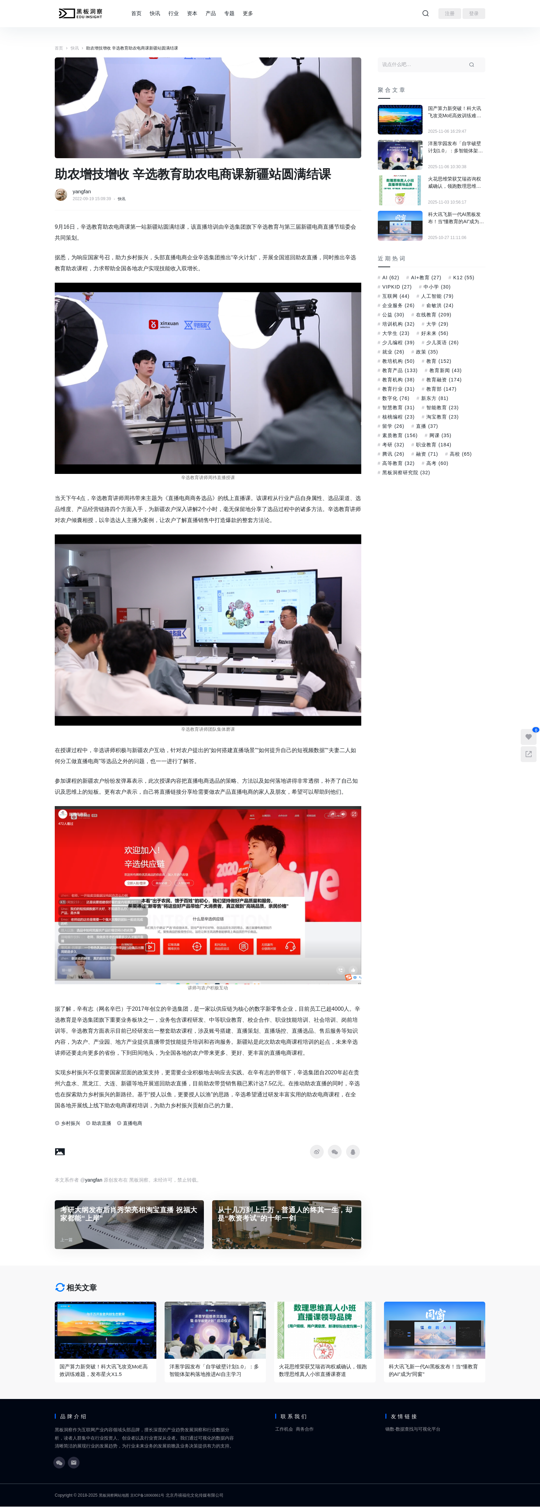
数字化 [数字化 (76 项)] (395, 398)
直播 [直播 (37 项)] (427, 426)
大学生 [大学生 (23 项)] (395, 333)
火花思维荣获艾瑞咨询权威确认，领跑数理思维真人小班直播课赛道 (454, 183)
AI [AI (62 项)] (390, 277)
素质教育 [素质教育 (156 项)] (400, 435)
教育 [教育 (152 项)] (438, 361)
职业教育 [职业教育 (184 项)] (433, 444)
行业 (173, 13)
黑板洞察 (107, 1496)
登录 (474, 13)
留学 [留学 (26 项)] (393, 426)
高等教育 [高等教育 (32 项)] (398, 463)
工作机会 (284, 1430)
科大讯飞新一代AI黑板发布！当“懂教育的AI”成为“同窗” (454, 218)
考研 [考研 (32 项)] (393, 444)
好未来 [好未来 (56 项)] (434, 333)
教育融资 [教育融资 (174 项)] (444, 379)
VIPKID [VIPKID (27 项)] (397, 286)
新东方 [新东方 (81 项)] (434, 398)
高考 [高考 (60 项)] (437, 463)
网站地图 (123, 1496)
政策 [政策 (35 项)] (427, 351)
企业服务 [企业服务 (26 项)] (398, 305)
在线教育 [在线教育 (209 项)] (433, 314)
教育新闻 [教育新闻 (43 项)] (445, 370)
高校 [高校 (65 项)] (461, 454)
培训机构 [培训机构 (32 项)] (398, 324)
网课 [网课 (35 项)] (440, 435)
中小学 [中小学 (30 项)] (437, 286)
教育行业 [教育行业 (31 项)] (398, 389)
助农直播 (101, 1123)
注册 (450, 13)
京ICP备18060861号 (151, 1496)
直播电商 (132, 1123)
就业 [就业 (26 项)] (393, 351)
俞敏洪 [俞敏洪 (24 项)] (440, 305)
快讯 (155, 13)
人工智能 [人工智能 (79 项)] (437, 296)
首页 (136, 13)
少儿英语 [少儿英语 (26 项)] (442, 342)
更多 (248, 13)
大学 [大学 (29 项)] (437, 324)
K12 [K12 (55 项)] (464, 277)
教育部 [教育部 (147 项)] (441, 389)
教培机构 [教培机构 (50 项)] (398, 361)
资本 (192, 13)
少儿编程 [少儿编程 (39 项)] (398, 342)
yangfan (82, 191)
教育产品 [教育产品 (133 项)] (400, 370)
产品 (211, 13)
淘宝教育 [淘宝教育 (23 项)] (442, 416)
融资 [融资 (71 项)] (427, 454)
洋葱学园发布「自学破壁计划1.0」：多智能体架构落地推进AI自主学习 (455, 147)
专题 (229, 13)
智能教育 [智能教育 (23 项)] (442, 407)
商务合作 (305, 1430)
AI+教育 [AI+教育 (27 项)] (426, 277)
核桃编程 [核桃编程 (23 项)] (398, 416)
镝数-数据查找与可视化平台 (412, 1430)
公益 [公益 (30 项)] (393, 314)
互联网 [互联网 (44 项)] (395, 296)
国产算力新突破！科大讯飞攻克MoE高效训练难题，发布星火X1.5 (454, 112)
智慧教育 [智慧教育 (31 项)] (398, 407)
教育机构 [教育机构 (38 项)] (398, 379)
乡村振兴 (70, 1123)
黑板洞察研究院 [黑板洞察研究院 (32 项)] (406, 472)
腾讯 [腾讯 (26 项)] (393, 454)
